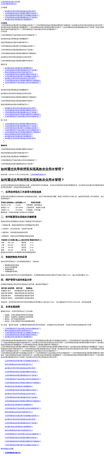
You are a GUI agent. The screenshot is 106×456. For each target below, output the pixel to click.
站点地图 (10, 448)
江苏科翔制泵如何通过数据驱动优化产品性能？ (21, 17)
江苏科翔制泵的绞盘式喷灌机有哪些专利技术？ (21, 13)
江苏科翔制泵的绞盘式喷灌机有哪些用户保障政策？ (23, 80)
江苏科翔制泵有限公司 (9, 2)
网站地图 (4, 448)
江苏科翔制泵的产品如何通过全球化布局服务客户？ (23, 82)
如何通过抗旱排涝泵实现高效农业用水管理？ (20, 11)
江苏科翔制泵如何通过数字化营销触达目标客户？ (22, 15)
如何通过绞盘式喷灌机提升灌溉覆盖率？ (19, 19)
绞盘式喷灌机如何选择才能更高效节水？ (19, 72)
